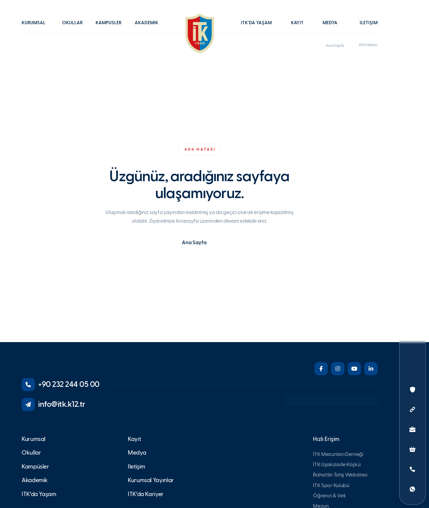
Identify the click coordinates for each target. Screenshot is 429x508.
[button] (37, 27)
